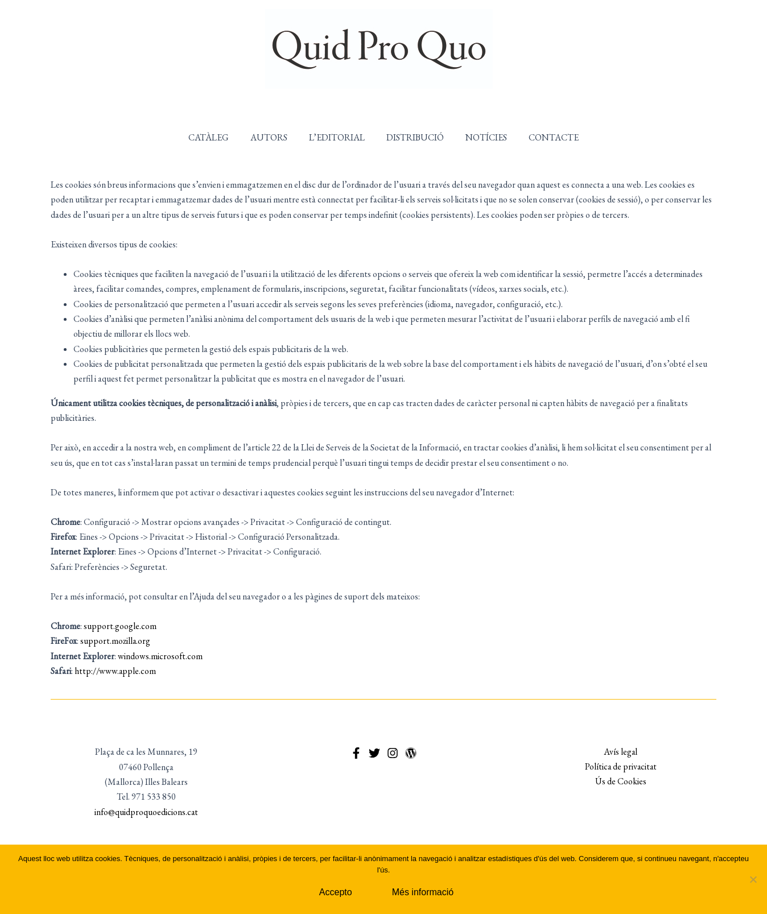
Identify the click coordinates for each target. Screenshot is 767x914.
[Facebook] (356, 753)
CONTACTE (545, 137)
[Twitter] (374, 753)
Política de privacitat (620, 767)
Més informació (422, 892)
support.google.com (120, 626)
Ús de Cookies (620, 782)
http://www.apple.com (115, 671)
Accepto (335, 892)
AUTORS (273, 137)
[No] (752, 879)
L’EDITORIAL (338, 137)
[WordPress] (411, 753)
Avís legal (621, 752)
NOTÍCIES (481, 137)
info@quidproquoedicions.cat (146, 812)
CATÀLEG (217, 137)
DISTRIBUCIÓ (413, 137)
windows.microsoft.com (160, 656)
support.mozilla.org (115, 641)
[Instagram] (392, 753)
